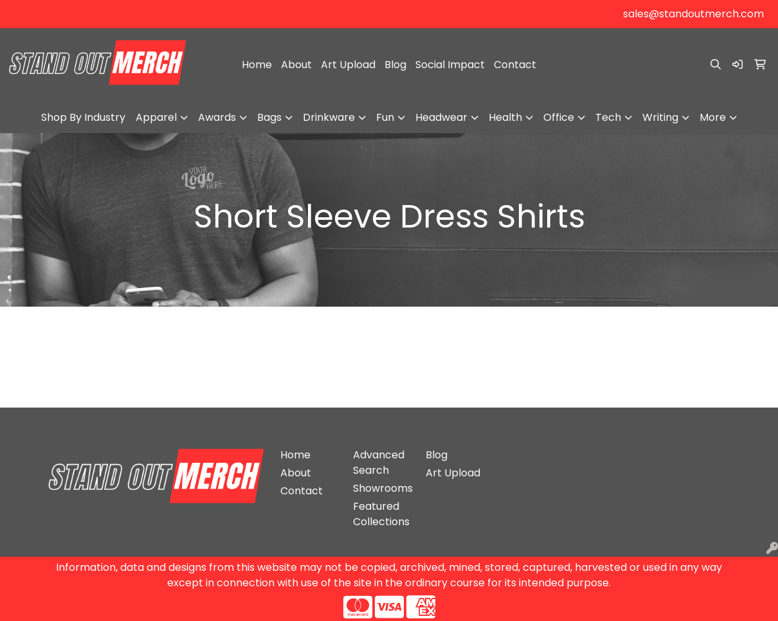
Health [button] (505, 117)
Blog (395, 64)
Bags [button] (269, 117)
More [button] (713, 117)
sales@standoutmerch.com (693, 13)
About (296, 64)
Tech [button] (608, 117)
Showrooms (381, 488)
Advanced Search (378, 462)
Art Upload (348, 64)
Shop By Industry (83, 117)
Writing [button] (660, 117)
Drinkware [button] (329, 117)
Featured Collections (381, 514)
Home (257, 64)
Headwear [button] (441, 117)
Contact (515, 64)
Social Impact (450, 64)
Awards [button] (217, 117)
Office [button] (558, 117)
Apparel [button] (156, 117)
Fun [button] (385, 117)
